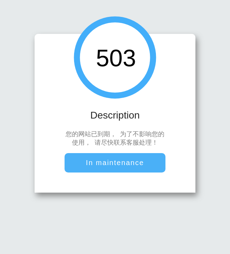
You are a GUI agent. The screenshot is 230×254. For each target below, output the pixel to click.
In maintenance (115, 163)
